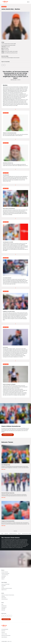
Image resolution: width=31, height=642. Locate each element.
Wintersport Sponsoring (12, 533)
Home (2, 533)
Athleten (19, 533)
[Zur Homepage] (5, 2)
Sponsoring (6, 533)
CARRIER (10, 641)
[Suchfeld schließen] (26, 2)
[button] (15, 531)
